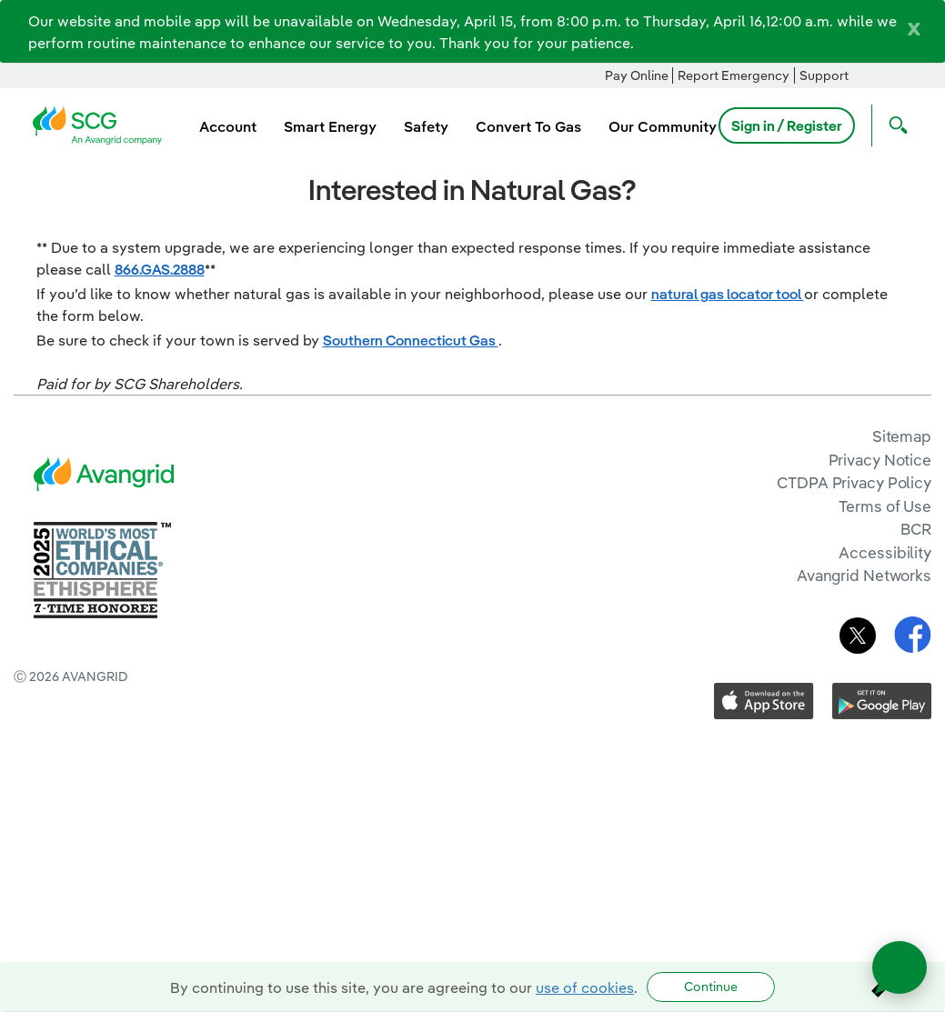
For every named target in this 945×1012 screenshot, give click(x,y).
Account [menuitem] (227, 126)
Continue (711, 986)
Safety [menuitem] (426, 126)
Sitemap (901, 436)
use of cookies (585, 987)
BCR (915, 528)
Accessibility (885, 552)
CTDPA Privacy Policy (854, 482)
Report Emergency (733, 75)
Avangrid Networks (864, 575)
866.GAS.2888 (160, 269)
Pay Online (637, 75)
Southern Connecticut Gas (410, 340)
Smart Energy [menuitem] (330, 126)
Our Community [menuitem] (662, 126)
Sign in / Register (786, 125)
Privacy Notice (880, 459)
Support (824, 75)
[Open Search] (894, 125)
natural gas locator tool (727, 294)
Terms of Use (885, 506)
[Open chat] (899, 967)
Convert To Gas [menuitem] (528, 126)
